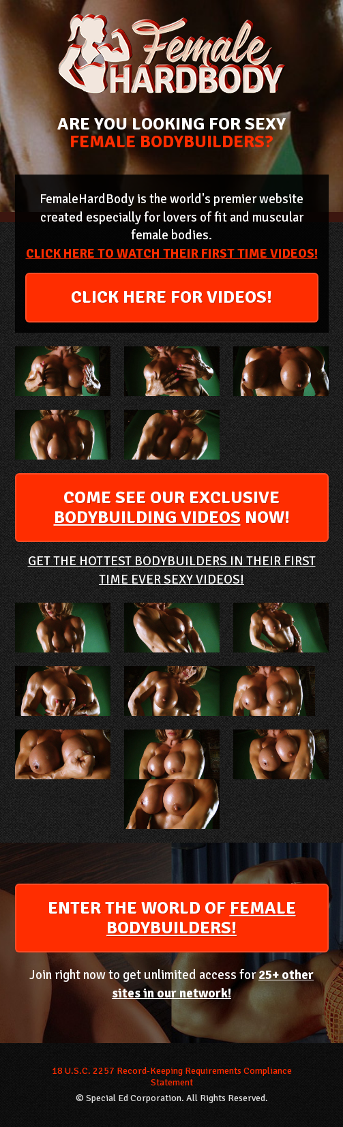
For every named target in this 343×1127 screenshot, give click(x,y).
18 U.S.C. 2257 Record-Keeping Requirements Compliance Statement (172, 1077)
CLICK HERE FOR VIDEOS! (171, 297)
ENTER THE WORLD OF (172, 918)
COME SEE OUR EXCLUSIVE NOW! (172, 507)
